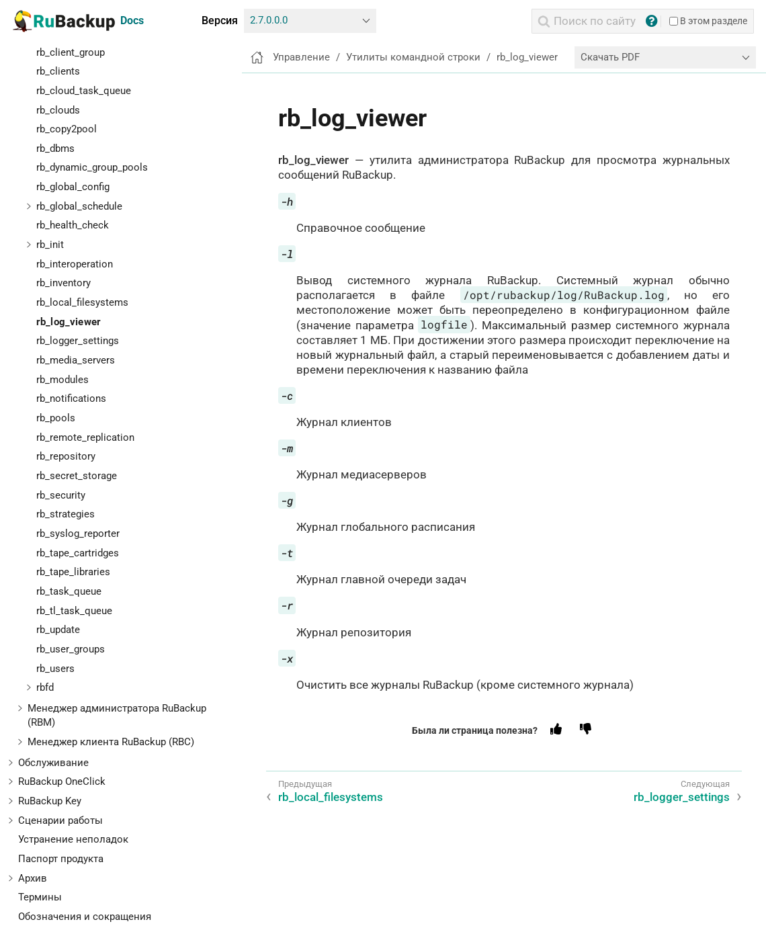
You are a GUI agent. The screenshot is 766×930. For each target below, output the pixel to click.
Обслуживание (53, 763)
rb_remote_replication (85, 437)
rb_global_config (73, 187)
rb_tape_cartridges (77, 553)
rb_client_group (70, 52)
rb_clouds (58, 110)
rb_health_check (72, 225)
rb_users (55, 669)
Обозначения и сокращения (84, 917)
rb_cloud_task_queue (83, 91)
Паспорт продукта (60, 859)
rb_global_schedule (79, 206)
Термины (40, 897)
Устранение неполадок (73, 839)
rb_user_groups (70, 649)
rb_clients (58, 71)
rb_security (60, 495)
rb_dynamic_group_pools (92, 167)
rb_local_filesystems (82, 302)
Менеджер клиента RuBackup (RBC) (111, 742)
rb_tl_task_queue (74, 611)
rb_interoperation (74, 264)
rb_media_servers (75, 360)
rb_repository (65, 456)
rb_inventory (63, 283)
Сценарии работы (60, 820)
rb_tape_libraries (73, 572)
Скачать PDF (610, 57)
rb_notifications (71, 398)
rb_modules (62, 380)
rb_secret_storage (76, 476)
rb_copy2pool (66, 129)
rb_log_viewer (68, 322)
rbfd (45, 687)
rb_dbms (55, 148)
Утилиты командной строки (413, 57)
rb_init (50, 245)
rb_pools (55, 418)
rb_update (58, 630)
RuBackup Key (49, 801)
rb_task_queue (68, 591)
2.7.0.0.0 (269, 20)
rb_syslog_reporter (78, 533)
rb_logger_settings (77, 341)
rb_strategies (65, 514)
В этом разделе (708, 20)
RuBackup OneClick (61, 781)
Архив (32, 878)
